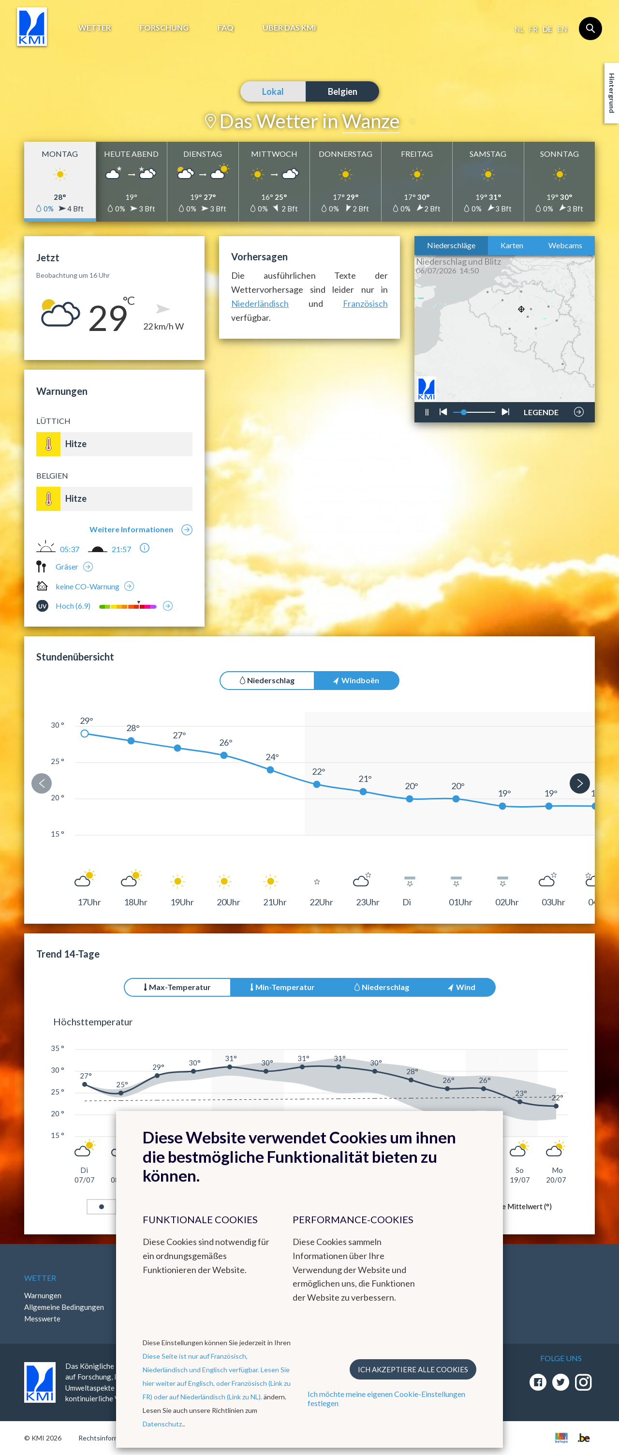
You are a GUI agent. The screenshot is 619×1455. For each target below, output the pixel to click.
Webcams (565, 245)
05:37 (69, 549)
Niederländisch (260, 303)
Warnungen (42, 1295)
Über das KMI (289, 27)
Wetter (94, 27)
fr (533, 29)
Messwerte (42, 1318)
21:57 (121, 549)
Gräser (67, 566)
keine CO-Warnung (87, 586)
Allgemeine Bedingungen (64, 1307)
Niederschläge (451, 245)
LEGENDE (541, 409)
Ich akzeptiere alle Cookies (413, 1369)
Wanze (371, 121)
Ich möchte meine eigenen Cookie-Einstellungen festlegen (386, 1398)
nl (519, 29)
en (562, 29)
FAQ (226, 27)
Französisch (365, 303)
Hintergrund (612, 93)
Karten (512, 245)
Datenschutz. (163, 1424)
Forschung (164, 27)
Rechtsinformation (106, 1438)
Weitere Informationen (131, 529)
